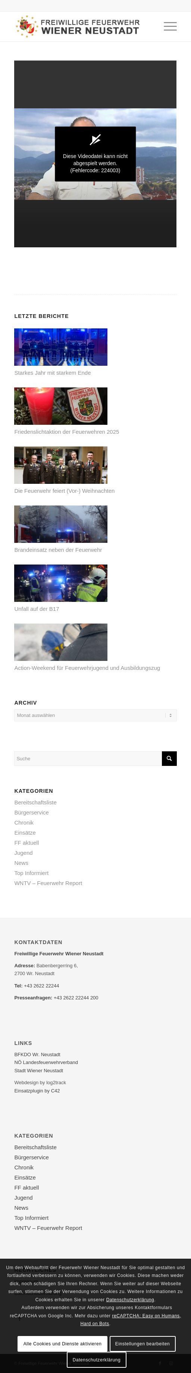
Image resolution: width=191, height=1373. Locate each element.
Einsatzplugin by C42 (37, 1091)
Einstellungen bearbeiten (142, 1343)
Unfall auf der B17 (36, 609)
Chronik (24, 822)
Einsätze (25, 832)
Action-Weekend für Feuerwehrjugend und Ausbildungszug (87, 668)
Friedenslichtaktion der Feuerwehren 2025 (66, 432)
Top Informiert (31, 873)
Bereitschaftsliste (35, 802)
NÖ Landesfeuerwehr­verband (46, 1062)
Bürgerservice (31, 812)
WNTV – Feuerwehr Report (48, 883)
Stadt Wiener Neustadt (38, 1070)
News (21, 863)
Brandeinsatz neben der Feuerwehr (58, 550)
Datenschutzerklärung (130, 1299)
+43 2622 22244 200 (76, 998)
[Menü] (166, 26)
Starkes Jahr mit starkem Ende (52, 372)
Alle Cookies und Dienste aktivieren (63, 1343)
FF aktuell (26, 842)
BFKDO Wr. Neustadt (37, 1054)
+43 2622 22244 (41, 986)
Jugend (23, 853)
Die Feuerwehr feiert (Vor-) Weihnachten (64, 491)
